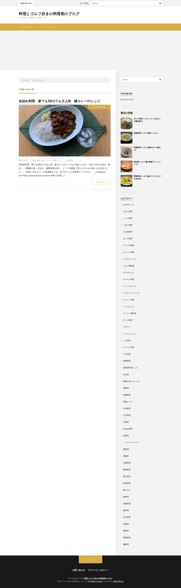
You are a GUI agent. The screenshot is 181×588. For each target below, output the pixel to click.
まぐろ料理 (127, 238)
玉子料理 (127, 415)
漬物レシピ (127, 401)
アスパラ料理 (128, 245)
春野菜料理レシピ (130, 368)
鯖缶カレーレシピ (59, 160)
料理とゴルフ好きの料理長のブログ (49, 13)
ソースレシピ (128, 306)
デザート (127, 327)
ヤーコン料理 (128, 347)
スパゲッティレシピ (131, 293)
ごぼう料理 (127, 225)
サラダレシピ (128, 272)
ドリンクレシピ (129, 334)
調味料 (126, 456)
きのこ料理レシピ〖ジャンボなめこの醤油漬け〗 (99, 3)
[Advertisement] (90, 50)
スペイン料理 (128, 300)
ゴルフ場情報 (128, 266)
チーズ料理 (127, 320)
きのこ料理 (127, 211)
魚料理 (126, 524)
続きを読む (101, 182)
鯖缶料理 (70, 160)
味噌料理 (127, 361)
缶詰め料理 (100, 107)
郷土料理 (127, 476)
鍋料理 (126, 497)
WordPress (119, 581)
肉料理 (126, 435)
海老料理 (127, 395)
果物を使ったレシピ (131, 381)
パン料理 (127, 340)
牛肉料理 (127, 408)
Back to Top (90, 560)
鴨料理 (126, 531)
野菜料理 (127, 483)
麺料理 (126, 544)
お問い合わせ (27, 27)
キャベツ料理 (128, 252)
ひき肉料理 (127, 232)
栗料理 (126, 388)
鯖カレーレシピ (46, 160)
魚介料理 (127, 517)
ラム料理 (127, 354)
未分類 (126, 374)
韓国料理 (127, 503)
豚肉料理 (127, 469)
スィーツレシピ (129, 286)
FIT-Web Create (95, 581)
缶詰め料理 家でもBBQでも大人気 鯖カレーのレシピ (60, 101)
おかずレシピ (128, 204)
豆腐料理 (127, 463)
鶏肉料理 (127, 537)
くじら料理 (127, 218)
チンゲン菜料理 (129, 313)
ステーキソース (132, 442)
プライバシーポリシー (47, 27)
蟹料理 (126, 449)
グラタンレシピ (129, 259)
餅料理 (126, 510)
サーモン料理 (128, 279)
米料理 (126, 422)
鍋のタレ (127, 490)
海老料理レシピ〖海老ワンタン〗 (146, 133)
